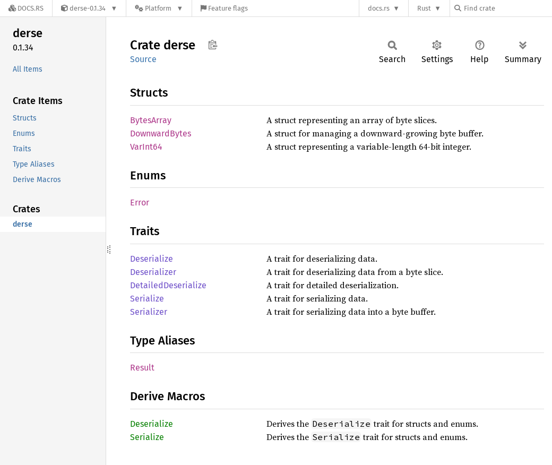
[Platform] (159, 8)
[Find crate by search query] (507, 8)
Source (143, 59)
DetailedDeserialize (168, 285)
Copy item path (212, 45)
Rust (424, 8)
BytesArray (150, 120)
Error (139, 202)
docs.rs (379, 8)
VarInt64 (146, 147)
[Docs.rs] (26, 8)
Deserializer (153, 272)
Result (142, 368)
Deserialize (151, 259)
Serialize (147, 299)
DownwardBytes (160, 133)
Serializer (148, 312)
